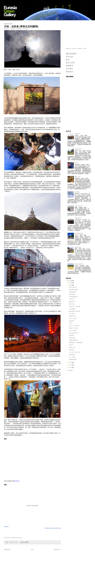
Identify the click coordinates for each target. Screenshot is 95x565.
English (80, 48)
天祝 (13, 542)
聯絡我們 (69, 72)
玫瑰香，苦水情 (73, 328)
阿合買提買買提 (79, 233)
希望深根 (71, 335)
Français (74, 48)
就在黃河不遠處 (73, 289)
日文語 (84, 48)
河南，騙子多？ (73, 287)
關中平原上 (72, 304)
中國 (11, 542)
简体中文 (68, 48)
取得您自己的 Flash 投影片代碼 (53, 528)
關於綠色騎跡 (71, 54)
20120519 (16, 481)
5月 (70, 285)
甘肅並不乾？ (78, 149)
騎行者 (71, 345)
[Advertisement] (78, 34)
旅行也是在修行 (73, 333)
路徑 (67, 60)
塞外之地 (71, 350)
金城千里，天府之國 (74, 306)
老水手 (76, 163)
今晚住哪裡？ (72, 292)
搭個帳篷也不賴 (73, 340)
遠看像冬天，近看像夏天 (76, 342)
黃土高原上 (72, 313)
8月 (70, 367)
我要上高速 (72, 337)
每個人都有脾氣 (79, 264)
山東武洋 (71, 321)
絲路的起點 (78, 247)
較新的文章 (7, 549)
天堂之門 (71, 299)
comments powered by (13, 537)
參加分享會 (70, 63)
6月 (70, 362)
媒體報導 (69, 66)
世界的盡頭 (72, 354)
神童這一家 (72, 347)
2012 (69, 280)
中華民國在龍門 (73, 296)
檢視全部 (6, 526)
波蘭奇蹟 (77, 133)
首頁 (32, 549)
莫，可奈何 (72, 357)
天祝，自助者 (72, 330)
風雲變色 (77, 192)
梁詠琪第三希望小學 (74, 311)
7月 (70, 364)
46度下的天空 (78, 206)
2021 (69, 370)
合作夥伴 (69, 69)
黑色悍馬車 (78, 218)
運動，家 (77, 176)
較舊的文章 (57, 549)
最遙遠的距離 (72, 359)
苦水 (16, 542)
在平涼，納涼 (72, 318)
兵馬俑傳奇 (72, 309)
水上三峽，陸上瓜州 (74, 352)
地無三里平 (72, 301)
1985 (70, 323)
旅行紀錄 (69, 57)
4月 (70, 282)
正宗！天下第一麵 (74, 325)
